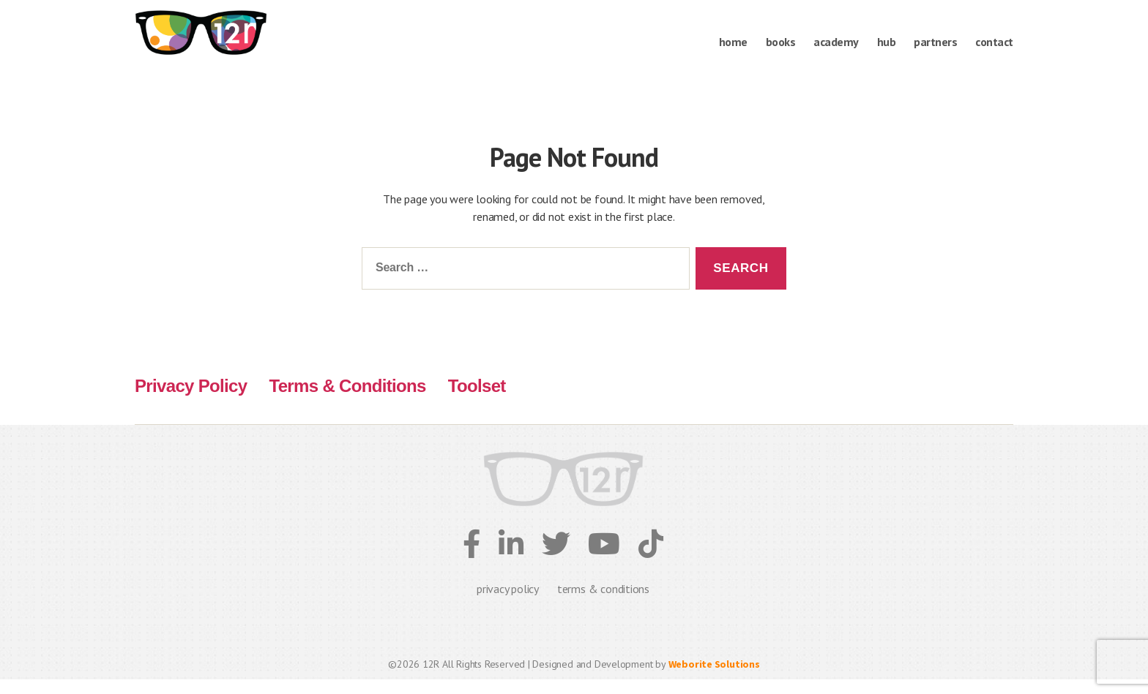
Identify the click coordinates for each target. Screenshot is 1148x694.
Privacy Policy (191, 400)
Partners (935, 42)
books (781, 42)
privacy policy (508, 603)
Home (733, 42)
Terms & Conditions (347, 400)
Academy (836, 42)
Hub (886, 42)
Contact (994, 42)
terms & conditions (603, 603)
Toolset (477, 400)
